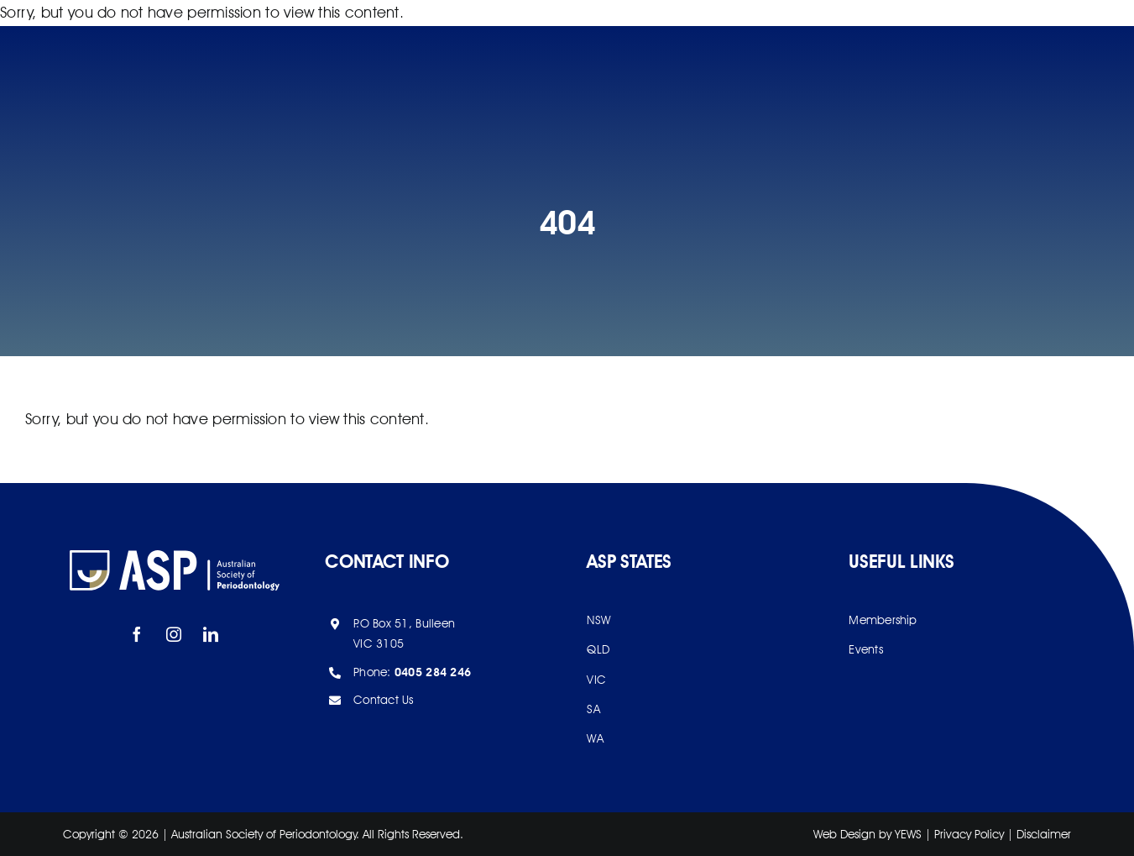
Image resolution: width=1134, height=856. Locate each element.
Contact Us (383, 699)
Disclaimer (1043, 834)
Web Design (844, 834)
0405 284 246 (433, 672)
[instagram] (174, 634)
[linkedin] (211, 634)
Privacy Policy (969, 834)
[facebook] (137, 634)
